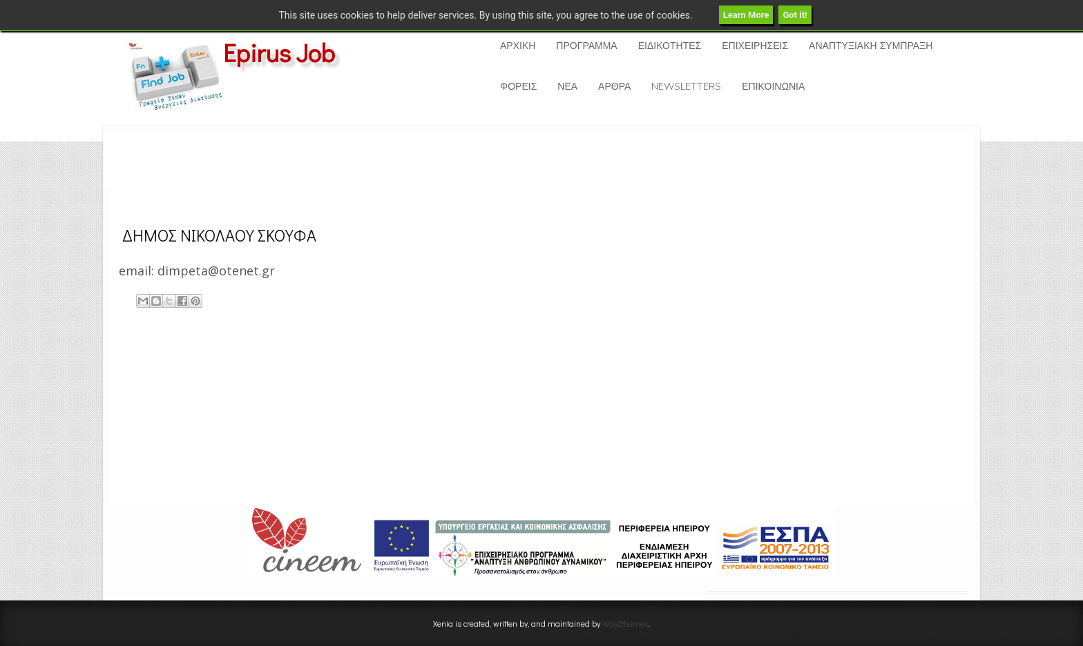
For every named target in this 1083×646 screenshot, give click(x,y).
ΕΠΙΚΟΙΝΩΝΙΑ (773, 86)
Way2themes (625, 623)
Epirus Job (279, 52)
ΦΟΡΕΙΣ (518, 86)
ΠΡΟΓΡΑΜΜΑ (586, 45)
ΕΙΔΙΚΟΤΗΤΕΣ (669, 45)
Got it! (795, 15)
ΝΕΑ (567, 86)
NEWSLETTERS (686, 86)
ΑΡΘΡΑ (614, 86)
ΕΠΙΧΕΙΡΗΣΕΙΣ (755, 45)
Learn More (746, 15)
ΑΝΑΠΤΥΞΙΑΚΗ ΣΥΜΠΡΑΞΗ (870, 45)
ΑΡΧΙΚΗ (517, 45)
